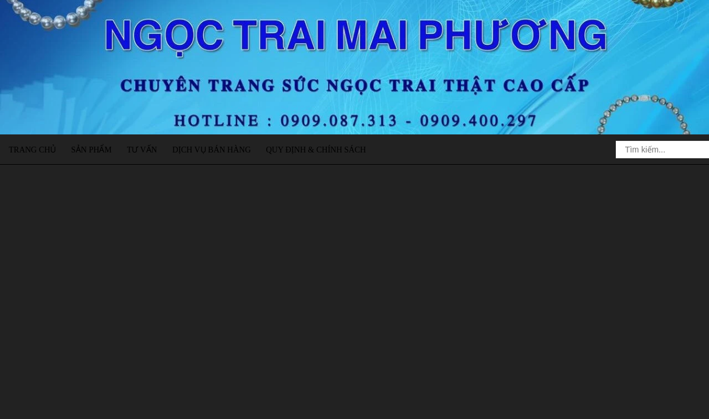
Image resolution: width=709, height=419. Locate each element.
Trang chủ (32, 149)
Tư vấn (142, 149)
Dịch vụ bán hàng (211, 149)
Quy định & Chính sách (316, 149)
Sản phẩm (91, 149)
